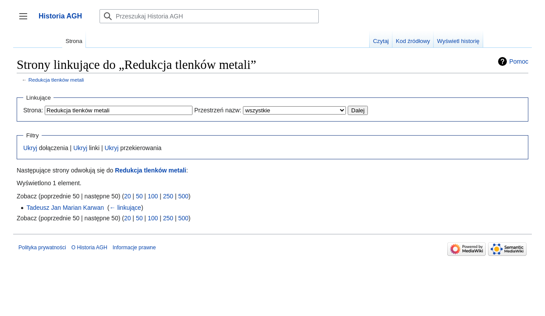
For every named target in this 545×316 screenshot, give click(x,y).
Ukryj (30, 147)
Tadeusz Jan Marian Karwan (65, 207)
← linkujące (125, 207)
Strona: (33, 110)
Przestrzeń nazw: (217, 110)
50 (139, 196)
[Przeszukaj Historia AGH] (209, 16)
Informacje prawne (134, 247)
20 (127, 196)
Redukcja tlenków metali (56, 80)
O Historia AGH (89, 247)
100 (153, 196)
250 (168, 196)
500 (183, 196)
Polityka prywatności (42, 247)
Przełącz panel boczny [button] (26, 20)
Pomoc (518, 61)
